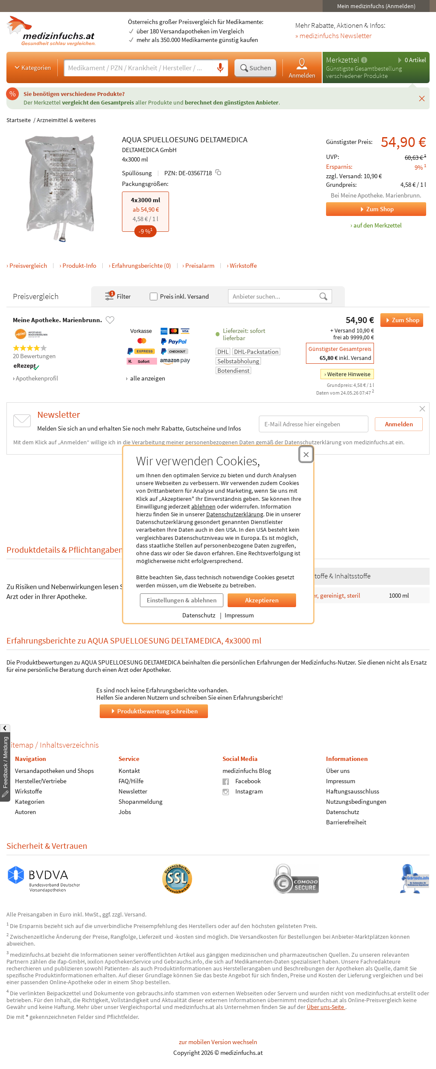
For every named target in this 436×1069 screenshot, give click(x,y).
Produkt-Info (79, 265)
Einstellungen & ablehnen (182, 600)
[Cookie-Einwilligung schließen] (306, 454)
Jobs (125, 812)
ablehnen (203, 506)
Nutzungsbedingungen (356, 801)
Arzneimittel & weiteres (66, 120)
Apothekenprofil (37, 378)
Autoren (25, 812)
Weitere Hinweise (349, 374)
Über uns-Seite (326, 1007)
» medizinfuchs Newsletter (333, 36)
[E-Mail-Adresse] (313, 424)
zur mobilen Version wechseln (218, 1041)
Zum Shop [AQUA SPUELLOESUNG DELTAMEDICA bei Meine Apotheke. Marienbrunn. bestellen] (399, 320)
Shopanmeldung (141, 801)
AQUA (131, 139)
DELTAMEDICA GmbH (149, 150)
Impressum (239, 615)
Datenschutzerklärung (234, 514)
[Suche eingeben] (138, 67)
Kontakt (129, 771)
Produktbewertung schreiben (154, 711)
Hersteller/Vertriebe (40, 781)
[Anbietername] (273, 296)
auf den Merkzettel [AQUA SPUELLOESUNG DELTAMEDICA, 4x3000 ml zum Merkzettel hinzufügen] (377, 225)
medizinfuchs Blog (246, 771)
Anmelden (302, 68)
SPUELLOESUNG (171, 139)
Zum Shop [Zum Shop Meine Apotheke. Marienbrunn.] (360, 209)
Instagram (242, 791)
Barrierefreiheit (346, 822)
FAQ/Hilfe (131, 781)
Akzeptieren (262, 600)
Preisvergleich (28, 265)
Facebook (241, 781)
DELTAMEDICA (223, 139)
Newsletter (133, 791)
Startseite (18, 120)
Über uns (338, 771)
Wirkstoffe (243, 265)
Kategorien (32, 67)
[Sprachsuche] (220, 68)
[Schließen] (421, 98)
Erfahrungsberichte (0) (141, 265)
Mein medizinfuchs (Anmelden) (376, 6)
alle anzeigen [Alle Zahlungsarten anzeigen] (147, 378)
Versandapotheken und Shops (54, 771)
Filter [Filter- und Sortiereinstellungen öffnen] (117, 296)
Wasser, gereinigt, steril (329, 595)
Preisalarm (199, 265)
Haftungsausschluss (352, 791)
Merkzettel (342, 60)
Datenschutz (198, 615)
